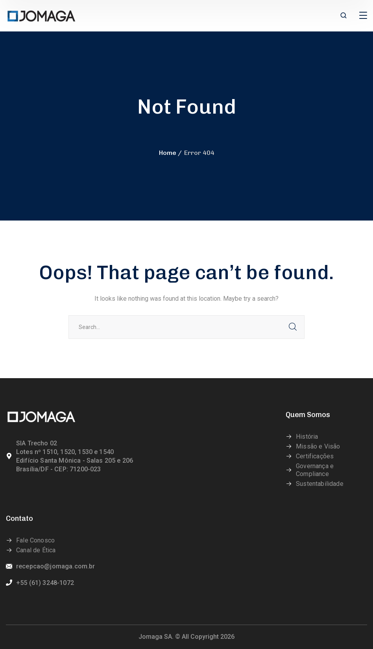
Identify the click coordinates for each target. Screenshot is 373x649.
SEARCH (293, 327)
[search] (343, 16)
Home (167, 152)
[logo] (41, 15)
